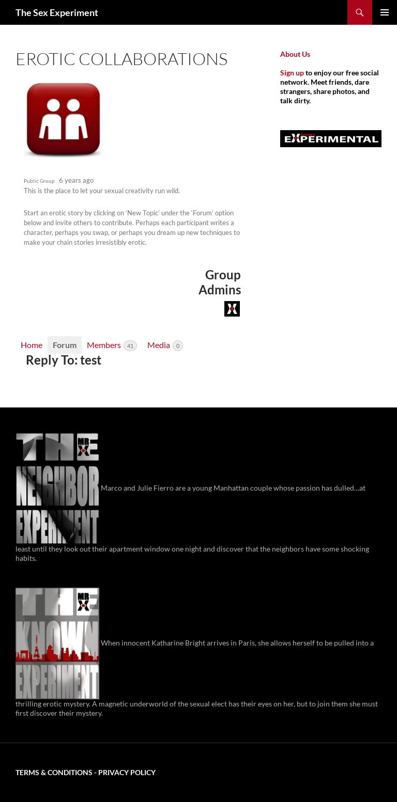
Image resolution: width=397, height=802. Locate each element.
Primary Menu (384, 12)
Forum (65, 345)
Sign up (292, 72)
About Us (295, 54)
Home (31, 345)
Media (165, 345)
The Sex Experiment (57, 12)
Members (112, 345)
